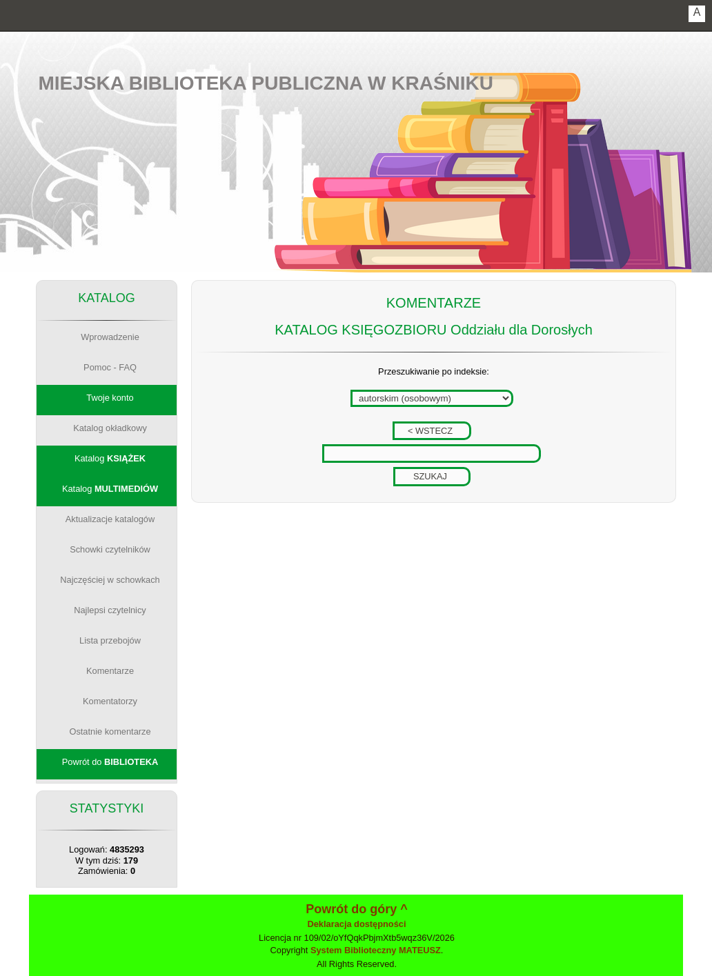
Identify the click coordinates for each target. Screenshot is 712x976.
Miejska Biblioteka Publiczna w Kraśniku (266, 83)
